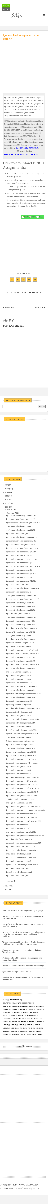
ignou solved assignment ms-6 (18, 679)
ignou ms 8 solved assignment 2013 (20, 606)
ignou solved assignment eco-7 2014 (20, 657)
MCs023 (37, 1025)
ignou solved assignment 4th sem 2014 (22, 814)
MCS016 (21, 1025)
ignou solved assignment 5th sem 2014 (21, 781)
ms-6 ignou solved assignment (18, 672)
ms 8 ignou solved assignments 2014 (21, 617)
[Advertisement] (23, 64)
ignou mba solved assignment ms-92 (21, 545)
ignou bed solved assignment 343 (19, 839)
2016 (6, 886)
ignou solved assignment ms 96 (19, 555)
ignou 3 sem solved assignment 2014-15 (22, 850)
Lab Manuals (31, 1015)
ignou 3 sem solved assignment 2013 (21, 858)
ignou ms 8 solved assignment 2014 (20, 610)
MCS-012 (27, 1018)
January (10, 881)
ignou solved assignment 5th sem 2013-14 (22, 788)
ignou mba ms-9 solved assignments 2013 (23, 548)
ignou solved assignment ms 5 (18, 770)
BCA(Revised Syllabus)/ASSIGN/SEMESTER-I (17, 1003)
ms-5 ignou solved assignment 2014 (20, 748)
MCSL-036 (14, 1031)
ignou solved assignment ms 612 (19, 676)
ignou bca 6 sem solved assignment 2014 (22, 654)
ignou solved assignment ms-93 (19, 563)
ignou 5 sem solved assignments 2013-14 (22, 719)
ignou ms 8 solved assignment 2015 (20, 603)
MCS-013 (36, 1018)
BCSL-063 (24, 1012)
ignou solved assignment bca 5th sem (21, 759)
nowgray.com (32, 1188)
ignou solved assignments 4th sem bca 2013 (24, 821)
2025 (7, 485)
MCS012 (31, 1021)
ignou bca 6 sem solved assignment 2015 (22, 665)
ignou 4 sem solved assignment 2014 (21, 756)
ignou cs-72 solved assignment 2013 (20, 661)
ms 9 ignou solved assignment (18, 526)
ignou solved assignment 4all (18, 828)
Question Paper (34, 1031)
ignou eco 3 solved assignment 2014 (20, 868)
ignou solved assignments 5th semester (22, 763)
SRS (22, 1034)
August (9, 509)
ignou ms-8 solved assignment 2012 (20, 585)
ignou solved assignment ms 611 (19, 716)
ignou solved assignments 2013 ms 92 (21, 559)
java (12, 1015)
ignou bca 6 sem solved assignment (20, 639)
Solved (14, 1034)
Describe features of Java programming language (23, 911)
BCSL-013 (39, 1009)
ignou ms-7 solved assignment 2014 (20, 625)
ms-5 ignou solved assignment (18, 737)
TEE (27, 1034)
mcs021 (29, 1025)
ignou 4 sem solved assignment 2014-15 (22, 792)
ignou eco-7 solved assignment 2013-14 (21, 643)
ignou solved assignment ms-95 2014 (21, 574)
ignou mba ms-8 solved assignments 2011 (23, 566)
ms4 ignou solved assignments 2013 (20, 799)
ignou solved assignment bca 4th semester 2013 (25, 810)
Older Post (39, 308)
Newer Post (9, 308)
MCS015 (13, 1025)
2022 (7, 492)
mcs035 (5, 1031)
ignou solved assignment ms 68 (19, 683)
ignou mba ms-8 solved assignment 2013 (22, 599)
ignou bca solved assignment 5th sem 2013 (23, 778)
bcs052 (31, 1009)
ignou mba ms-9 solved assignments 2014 (23, 523)
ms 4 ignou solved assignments (19, 803)
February (10, 513)
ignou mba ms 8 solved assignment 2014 (22, 588)
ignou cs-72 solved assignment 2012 (20, 632)
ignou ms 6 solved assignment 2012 (20, 690)
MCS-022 (14, 1021)
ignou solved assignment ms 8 (18, 592)
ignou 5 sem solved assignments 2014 (21, 730)
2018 (7, 503)
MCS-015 (5, 1021)
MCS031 (13, 1028)
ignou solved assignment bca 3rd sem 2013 (23, 843)
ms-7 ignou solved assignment (18, 636)
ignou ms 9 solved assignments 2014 (21, 516)
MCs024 (5, 1028)
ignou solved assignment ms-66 (19, 701)
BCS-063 (22, 1009)
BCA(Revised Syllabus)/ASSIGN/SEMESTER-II (17, 1006)
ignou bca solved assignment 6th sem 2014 (23, 708)
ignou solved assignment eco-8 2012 (20, 621)
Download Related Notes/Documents (22, 154)
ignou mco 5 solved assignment (19, 712)
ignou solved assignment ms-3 (18, 861)
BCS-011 (38, 1006)
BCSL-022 (15, 1012)
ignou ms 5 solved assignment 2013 (20, 723)
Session (5, 1034)
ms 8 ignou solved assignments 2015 (21, 596)
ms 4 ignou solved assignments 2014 (21, 832)
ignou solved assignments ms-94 (19, 577)
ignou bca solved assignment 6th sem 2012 (23, 694)
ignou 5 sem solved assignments (19, 745)
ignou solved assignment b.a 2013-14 (17, 972)
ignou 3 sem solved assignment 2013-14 (22, 865)
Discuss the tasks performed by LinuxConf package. (23, 966)
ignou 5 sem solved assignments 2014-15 (22, 734)
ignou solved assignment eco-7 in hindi (22, 650)
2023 (7, 489)
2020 (7, 500)
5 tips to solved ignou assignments (20, 741)
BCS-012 (5, 1009)
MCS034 (38, 1028)
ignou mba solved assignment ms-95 (21, 541)
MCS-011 (18, 1018)
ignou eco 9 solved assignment (18, 534)
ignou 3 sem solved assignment (19, 872)
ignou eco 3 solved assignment (18, 876)
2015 (6, 890)
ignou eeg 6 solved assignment (18, 705)
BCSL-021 (6, 1012)
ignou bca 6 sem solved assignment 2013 (22, 628)
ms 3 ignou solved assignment (18, 854)
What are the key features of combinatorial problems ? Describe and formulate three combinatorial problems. (23, 934)
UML (33, 1034)
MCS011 (23, 1021)
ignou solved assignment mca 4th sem (21, 796)
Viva (39, 1034)
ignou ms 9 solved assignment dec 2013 (22, 537)
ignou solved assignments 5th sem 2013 (22, 785)
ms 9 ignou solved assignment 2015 (20, 530)
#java (5, 1000)
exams (5, 1015)
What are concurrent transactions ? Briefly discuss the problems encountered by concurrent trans (23, 943)
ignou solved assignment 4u (17, 825)
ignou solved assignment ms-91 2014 (21, 581)
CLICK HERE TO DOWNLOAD (27, 148)
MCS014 (5, 1025)
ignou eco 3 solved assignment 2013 (20, 847)
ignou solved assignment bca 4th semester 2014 (25, 836)
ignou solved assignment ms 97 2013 (21, 552)
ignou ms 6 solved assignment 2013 (20, 668)
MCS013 (39, 1021)
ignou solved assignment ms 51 (18, 767)
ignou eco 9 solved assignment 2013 (20, 519)
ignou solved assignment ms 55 (18, 774)
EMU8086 (32, 1012)
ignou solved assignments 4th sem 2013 (22, 817)
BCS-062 (14, 1009)
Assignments (14, 1000)
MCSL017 (23, 1031)
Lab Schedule (8, 1018)
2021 (7, 496)
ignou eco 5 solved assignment (18, 727)
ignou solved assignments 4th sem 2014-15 (23, 807)
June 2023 (21, 1015)
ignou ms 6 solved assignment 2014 (20, 697)
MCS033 (30, 1028)
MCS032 (22, 1028)
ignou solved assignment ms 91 (19, 570)
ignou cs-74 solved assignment (18, 647)
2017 (6, 507)
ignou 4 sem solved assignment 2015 (21, 752)
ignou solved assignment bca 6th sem (21, 686)
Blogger (29, 1046)
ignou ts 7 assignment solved (18, 614)
